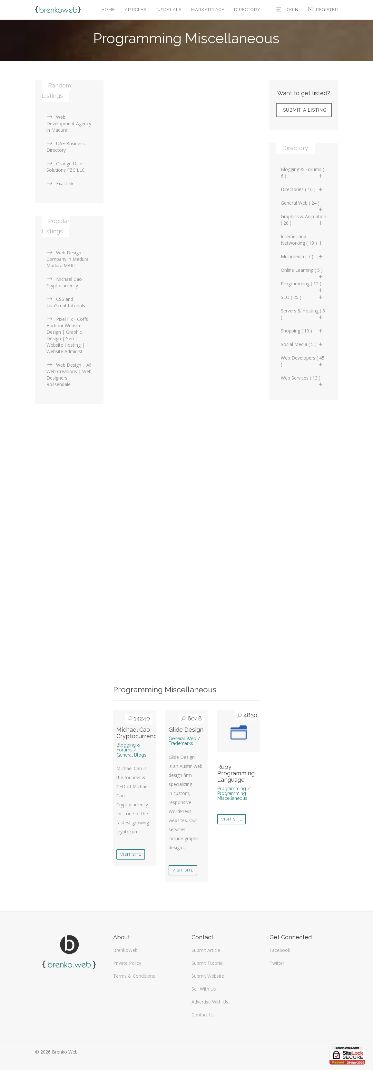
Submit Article (205, 950)
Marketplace (207, 9)
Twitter (277, 963)
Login (288, 9)
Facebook (280, 950)
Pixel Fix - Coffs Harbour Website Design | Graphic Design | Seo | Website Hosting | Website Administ (67, 335)
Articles (135, 9)
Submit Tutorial (207, 963)
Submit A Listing (305, 110)
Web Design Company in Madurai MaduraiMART (68, 259)
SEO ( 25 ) (302, 297)
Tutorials (169, 9)
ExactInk (60, 183)
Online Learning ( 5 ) (302, 272)
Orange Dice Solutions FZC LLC (65, 166)
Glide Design (186, 729)
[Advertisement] (186, 125)
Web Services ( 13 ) (302, 379)
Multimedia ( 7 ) (302, 256)
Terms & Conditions (134, 976)
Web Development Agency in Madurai (68, 123)
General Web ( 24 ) (302, 204)
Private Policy (127, 963)
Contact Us (203, 1015)
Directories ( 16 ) (302, 189)
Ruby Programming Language (236, 773)
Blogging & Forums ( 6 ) (302, 172)
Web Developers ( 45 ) (302, 361)
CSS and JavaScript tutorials (65, 302)
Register (323, 9)
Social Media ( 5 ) (302, 344)
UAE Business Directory (65, 146)
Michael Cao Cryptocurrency (138, 732)
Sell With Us (203, 989)
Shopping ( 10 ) (302, 331)
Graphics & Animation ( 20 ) (303, 219)
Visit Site (130, 854)
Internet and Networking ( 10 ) (302, 239)
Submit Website (207, 976)
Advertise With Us (209, 1002)
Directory (247, 9)
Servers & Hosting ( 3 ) (303, 314)
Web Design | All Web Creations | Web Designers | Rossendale (69, 374)
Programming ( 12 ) (302, 285)
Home (108, 9)
